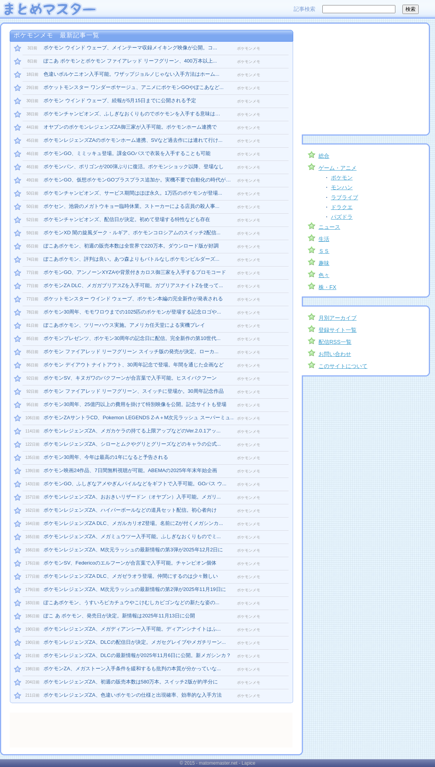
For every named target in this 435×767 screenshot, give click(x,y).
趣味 (323, 263)
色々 (323, 275)
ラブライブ (344, 197)
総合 (323, 156)
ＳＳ (323, 251)
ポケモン (342, 177)
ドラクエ (342, 207)
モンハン (342, 187)
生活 (323, 239)
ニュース (329, 227)
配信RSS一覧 (334, 342)
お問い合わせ (334, 354)
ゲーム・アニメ (337, 168)
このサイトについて (342, 366)
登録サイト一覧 (337, 330)
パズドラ (342, 217)
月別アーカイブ (337, 318)
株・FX (327, 287)
